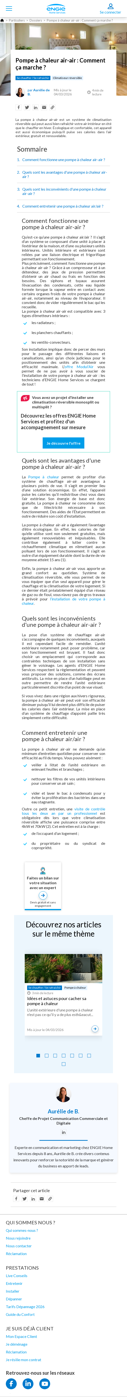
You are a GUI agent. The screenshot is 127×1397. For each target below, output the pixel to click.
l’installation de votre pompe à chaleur (63, 601)
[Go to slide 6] (80, 1055)
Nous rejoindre (18, 1238)
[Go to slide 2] (46, 1055)
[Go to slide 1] (38, 1055)
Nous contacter (19, 1245)
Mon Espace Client (21, 1336)
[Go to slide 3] (55, 1055)
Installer (12, 1291)
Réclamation (16, 1253)
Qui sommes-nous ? (22, 1230)
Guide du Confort (20, 1314)
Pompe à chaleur (43, 476)
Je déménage (16, 1344)
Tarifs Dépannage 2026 (25, 1306)
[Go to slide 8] (63, 1064)
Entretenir (14, 1283)
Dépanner (14, 1298)
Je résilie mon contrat (23, 1359)
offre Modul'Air (79, 366)
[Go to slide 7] (89, 1055)
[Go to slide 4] (63, 1055)
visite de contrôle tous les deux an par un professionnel (63, 811)
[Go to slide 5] (72, 1055)
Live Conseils (16, 1275)
